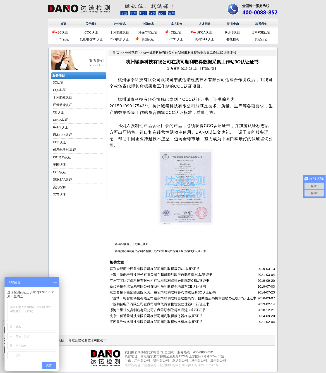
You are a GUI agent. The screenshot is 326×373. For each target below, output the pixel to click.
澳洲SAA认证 (204, 39)
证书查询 (233, 24)
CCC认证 (175, 39)
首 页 (116, 52)
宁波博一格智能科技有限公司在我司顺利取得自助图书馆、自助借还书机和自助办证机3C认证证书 (183, 298)
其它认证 (261, 39)
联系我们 (261, 24)
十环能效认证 (119, 32)
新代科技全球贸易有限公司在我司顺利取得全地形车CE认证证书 (158, 286)
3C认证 (63, 32)
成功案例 (176, 24)
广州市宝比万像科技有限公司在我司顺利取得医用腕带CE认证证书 (159, 280)
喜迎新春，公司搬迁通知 (133, 244)
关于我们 (91, 24)
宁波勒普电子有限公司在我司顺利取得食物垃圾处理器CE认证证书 (159, 304)
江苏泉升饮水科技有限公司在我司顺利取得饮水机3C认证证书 (156, 322)
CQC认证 (91, 32)
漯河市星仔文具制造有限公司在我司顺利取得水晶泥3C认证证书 (158, 310)
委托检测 (232, 39)
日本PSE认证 (260, 32)
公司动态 (148, 24)
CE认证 (176, 32)
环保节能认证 (147, 32)
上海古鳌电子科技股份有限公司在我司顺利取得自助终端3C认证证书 (161, 275)
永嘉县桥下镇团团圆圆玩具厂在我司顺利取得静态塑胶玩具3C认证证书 (163, 292)
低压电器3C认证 (91, 39)
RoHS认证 (232, 32)
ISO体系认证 (119, 39)
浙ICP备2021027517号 (202, 365)
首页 (63, 24)
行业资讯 (120, 24)
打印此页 (208, 68)
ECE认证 (62, 39)
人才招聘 (205, 24)
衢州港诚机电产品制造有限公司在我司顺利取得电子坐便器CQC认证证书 (162, 251)
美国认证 (147, 39)
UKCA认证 (204, 32)
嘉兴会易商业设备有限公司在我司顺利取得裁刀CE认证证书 (154, 269)
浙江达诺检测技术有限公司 (88, 340)
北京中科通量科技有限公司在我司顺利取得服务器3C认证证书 (156, 316)
